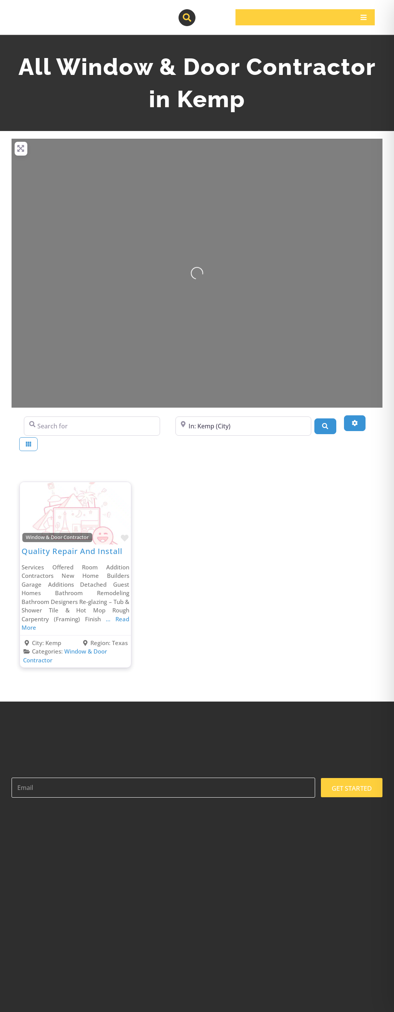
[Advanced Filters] (355, 423)
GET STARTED (352, 788)
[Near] (243, 426)
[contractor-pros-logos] (50, 12)
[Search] (325, 426)
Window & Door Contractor (57, 537)
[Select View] (28, 444)
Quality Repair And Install (72, 551)
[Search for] (92, 426)
